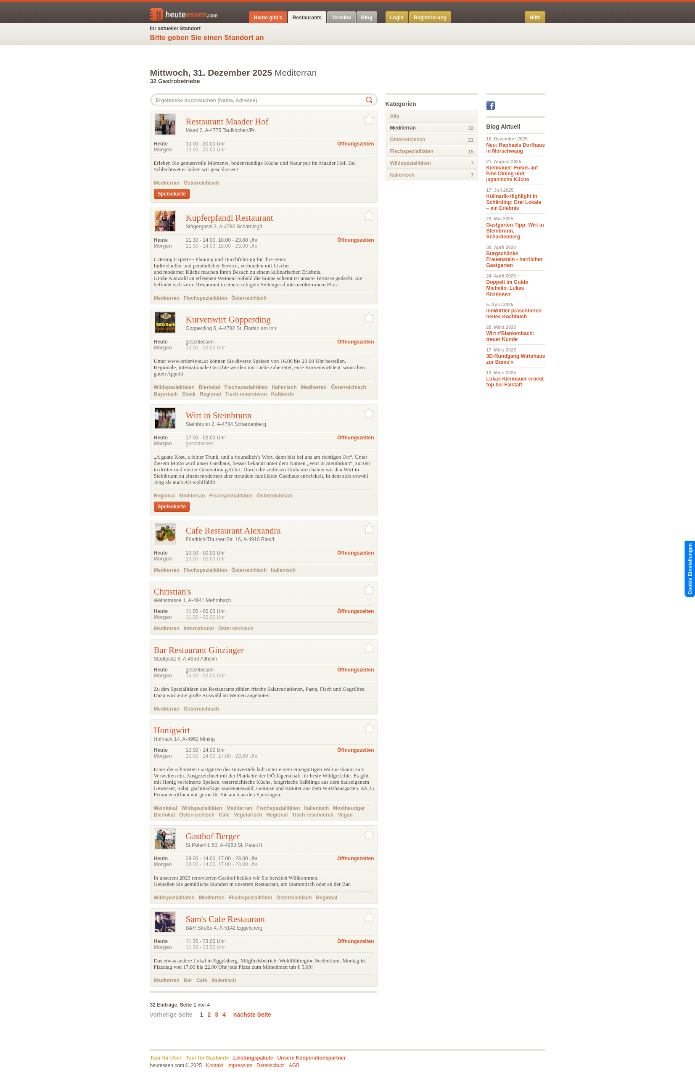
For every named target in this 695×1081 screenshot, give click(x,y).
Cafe (224, 815)
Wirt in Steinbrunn (219, 415)
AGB (294, 1065)
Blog (367, 18)
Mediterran (167, 183)
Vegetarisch (248, 815)
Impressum (239, 1065)
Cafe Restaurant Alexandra (233, 531)
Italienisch (284, 387)
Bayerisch (166, 394)
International (199, 629)
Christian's (172, 592)
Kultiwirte (282, 394)
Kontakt (214, 1065)
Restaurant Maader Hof (227, 121)
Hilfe (534, 18)
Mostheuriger (349, 808)
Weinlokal (165, 808)
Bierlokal (209, 387)
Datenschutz (270, 1065)
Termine (341, 18)
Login (397, 18)
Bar (188, 980)
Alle (394, 116)
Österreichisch (201, 183)
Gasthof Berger (213, 836)
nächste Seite (252, 1014)
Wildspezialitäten (174, 387)
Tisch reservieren (246, 394)
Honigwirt (172, 730)
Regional (210, 394)
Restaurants (307, 18)
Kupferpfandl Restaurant (229, 218)
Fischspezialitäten (205, 298)
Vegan (345, 815)
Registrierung (430, 18)
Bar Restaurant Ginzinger (199, 650)
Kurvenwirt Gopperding (228, 320)
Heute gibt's (268, 18)
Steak (189, 394)
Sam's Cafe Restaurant (225, 919)
